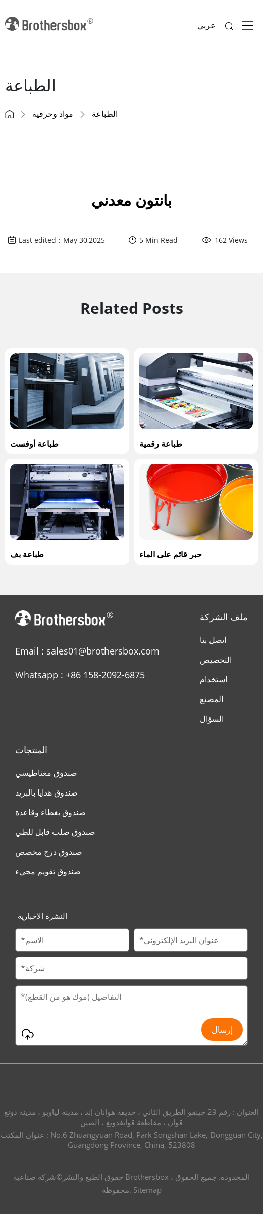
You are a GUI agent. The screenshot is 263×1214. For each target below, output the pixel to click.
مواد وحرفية (52, 113)
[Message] (131, 1015)
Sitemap (147, 1190)
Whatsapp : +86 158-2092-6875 (80, 675)
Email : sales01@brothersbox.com (87, 651)
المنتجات (31, 749)
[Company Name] (131, 968)
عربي (206, 25)
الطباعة (105, 113)
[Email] (191, 940)
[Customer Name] (72, 940)
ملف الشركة (224, 617)
